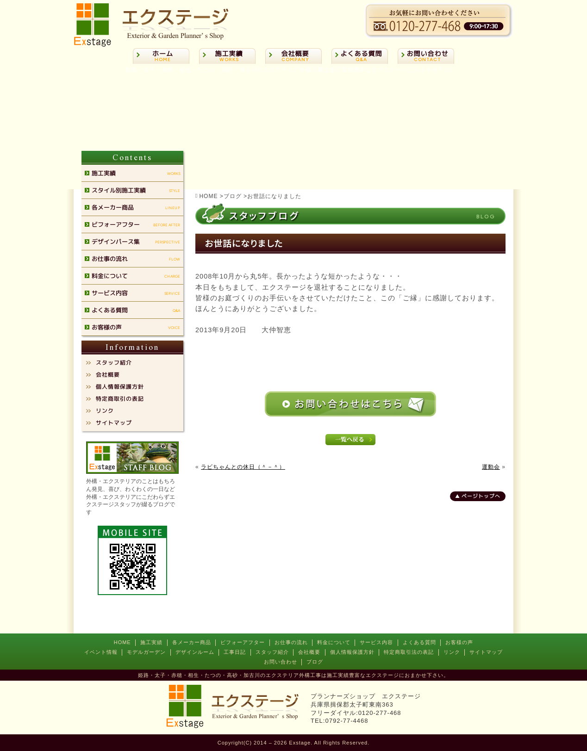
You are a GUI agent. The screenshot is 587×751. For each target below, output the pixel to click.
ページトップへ (481, 496)
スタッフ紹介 (272, 652)
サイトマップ (486, 652)
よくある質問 (419, 642)
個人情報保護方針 (352, 652)
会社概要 (309, 652)
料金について (333, 642)
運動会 (491, 467)
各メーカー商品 (191, 642)
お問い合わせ (280, 661)
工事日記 (235, 652)
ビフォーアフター (242, 642)
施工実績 (151, 642)
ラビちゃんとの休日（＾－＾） (243, 467)
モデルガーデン (146, 652)
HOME (122, 642)
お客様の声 (459, 642)
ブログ (314, 661)
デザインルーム (194, 652)
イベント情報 (101, 652)
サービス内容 (376, 642)
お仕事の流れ (291, 642)
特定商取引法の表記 (409, 652)
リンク (451, 652)
